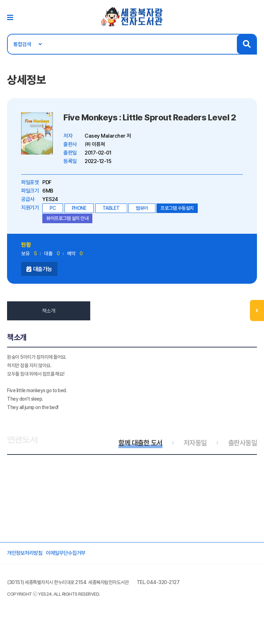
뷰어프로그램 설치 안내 (67, 218)
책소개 (48, 311)
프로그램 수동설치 (177, 208)
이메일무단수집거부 (66, 553)
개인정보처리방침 (24, 553)
